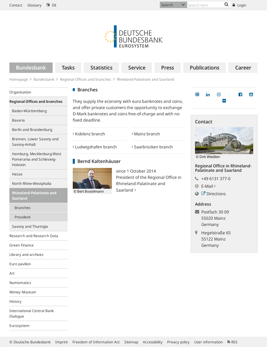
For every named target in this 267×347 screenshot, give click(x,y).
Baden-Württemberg (29, 110)
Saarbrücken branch (152, 147)
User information (208, 341)
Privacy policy (178, 341)
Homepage (18, 79)
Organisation (20, 92)
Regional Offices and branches (85, 79)
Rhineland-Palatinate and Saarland (34, 195)
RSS (232, 341)
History (15, 301)
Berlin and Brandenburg (32, 129)
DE (51, 5)
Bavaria (18, 120)
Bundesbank (44, 79)
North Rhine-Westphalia (31, 183)
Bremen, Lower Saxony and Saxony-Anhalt (35, 141)
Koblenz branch (89, 134)
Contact (15, 5)
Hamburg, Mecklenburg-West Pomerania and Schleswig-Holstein (36, 159)
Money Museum (22, 291)
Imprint (61, 341)
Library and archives (26, 254)
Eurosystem (19, 325)
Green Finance (21, 245)
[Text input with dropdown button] (208, 5)
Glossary (34, 5)
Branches (23, 207)
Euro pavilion (20, 263)
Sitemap (131, 341)
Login (239, 5)
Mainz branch (146, 134)
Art (12, 273)
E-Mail (208, 186)
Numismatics (20, 282)
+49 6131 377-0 (215, 178)
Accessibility (152, 341)
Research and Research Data (33, 235)
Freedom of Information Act (96, 341)
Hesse (17, 174)
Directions (213, 194)
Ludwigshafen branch (95, 147)
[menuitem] (31, 67)
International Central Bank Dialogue (31, 313)
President (23, 216)
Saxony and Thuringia (30, 226)
